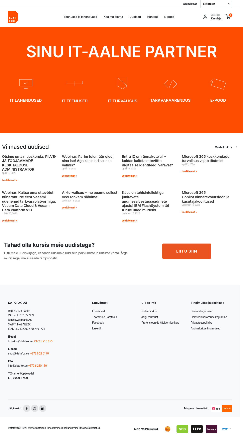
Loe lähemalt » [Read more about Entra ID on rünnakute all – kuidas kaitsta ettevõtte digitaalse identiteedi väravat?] (129, 175)
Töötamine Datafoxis (104, 317)
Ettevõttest (98, 311)
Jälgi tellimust (190, 3)
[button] (228, 17)
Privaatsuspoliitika (201, 322)
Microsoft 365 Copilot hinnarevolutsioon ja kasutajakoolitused (205, 196)
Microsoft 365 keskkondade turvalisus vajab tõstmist (205, 158)
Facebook (98, 322)
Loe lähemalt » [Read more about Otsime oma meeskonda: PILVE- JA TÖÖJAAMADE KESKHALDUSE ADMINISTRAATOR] (9, 180)
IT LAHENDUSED (26, 100)
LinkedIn (97, 328)
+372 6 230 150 (37, 365)
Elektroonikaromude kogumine (209, 317)
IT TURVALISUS (122, 101)
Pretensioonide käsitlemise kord (160, 322)
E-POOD (218, 100)
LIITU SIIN (186, 251)
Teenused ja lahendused (80, 17)
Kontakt (152, 17)
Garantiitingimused (202, 311)
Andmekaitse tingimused (205, 328)
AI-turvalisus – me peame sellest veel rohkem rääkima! (89, 194)
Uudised (135, 17)
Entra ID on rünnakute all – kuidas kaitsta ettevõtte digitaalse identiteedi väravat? (147, 160)
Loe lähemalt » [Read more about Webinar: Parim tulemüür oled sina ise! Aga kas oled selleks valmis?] (69, 175)
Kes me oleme (113, 17)
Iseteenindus (149, 311)
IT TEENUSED (75, 101)
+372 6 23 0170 (39, 353)
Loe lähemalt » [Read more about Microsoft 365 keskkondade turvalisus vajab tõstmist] (189, 171)
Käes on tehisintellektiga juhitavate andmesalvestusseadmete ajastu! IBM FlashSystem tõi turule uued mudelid (145, 201)
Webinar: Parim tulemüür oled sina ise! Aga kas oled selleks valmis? (87, 160)
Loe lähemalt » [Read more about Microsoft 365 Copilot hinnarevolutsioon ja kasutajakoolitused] (189, 212)
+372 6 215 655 (43, 341)
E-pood (169, 17)
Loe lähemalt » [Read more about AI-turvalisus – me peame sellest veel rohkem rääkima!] (69, 207)
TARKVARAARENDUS (170, 100)
